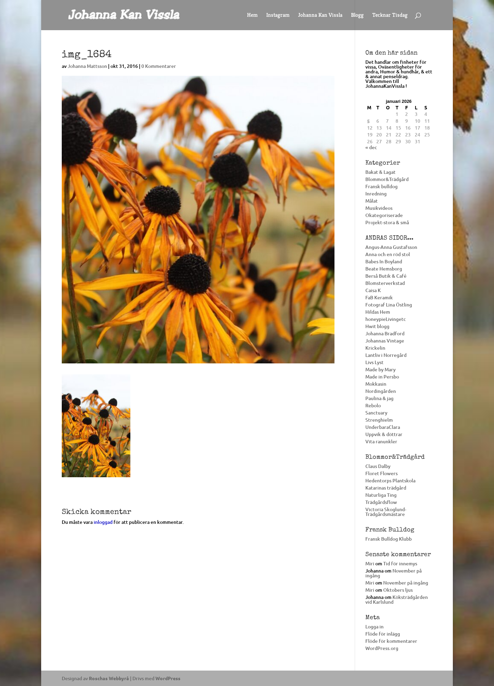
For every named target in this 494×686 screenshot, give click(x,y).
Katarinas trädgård (385, 487)
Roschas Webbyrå (109, 678)
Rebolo (373, 405)
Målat (371, 200)
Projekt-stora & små (387, 222)
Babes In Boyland (383, 261)
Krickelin (375, 348)
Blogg (357, 16)
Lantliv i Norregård (386, 355)
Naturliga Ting (381, 495)
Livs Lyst (374, 362)
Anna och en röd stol (387, 254)
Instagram (278, 16)
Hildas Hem (377, 312)
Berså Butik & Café (386, 276)
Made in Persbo (382, 376)
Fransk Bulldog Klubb (388, 538)
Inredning (376, 193)
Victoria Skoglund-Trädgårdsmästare (385, 511)
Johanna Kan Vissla (320, 16)
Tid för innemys (400, 563)
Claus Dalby (377, 466)
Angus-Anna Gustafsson (391, 247)
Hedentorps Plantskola (390, 480)
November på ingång (393, 573)
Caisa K (373, 290)
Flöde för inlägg (382, 633)
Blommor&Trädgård (387, 179)
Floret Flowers (381, 473)
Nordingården (380, 391)
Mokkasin (375, 384)
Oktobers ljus (398, 590)
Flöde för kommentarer (391, 641)
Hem (252, 16)
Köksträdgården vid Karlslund (396, 599)
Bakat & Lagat (380, 172)
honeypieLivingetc (385, 319)
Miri (369, 563)
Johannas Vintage (384, 340)
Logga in (374, 626)
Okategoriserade (384, 215)
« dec (371, 147)
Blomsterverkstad (385, 283)
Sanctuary (376, 412)
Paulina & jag (379, 398)
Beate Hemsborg (383, 268)
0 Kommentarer (158, 66)
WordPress (167, 678)
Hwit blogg (377, 326)
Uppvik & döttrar (383, 434)
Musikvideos (378, 208)
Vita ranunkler (381, 441)
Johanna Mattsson (87, 66)
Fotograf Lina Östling (388, 304)
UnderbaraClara (382, 427)
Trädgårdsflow (381, 502)
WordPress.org (381, 648)
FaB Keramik (379, 297)
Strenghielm (379, 420)
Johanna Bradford (384, 333)
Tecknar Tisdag (390, 16)
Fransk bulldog (381, 186)
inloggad (103, 522)
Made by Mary (380, 369)
